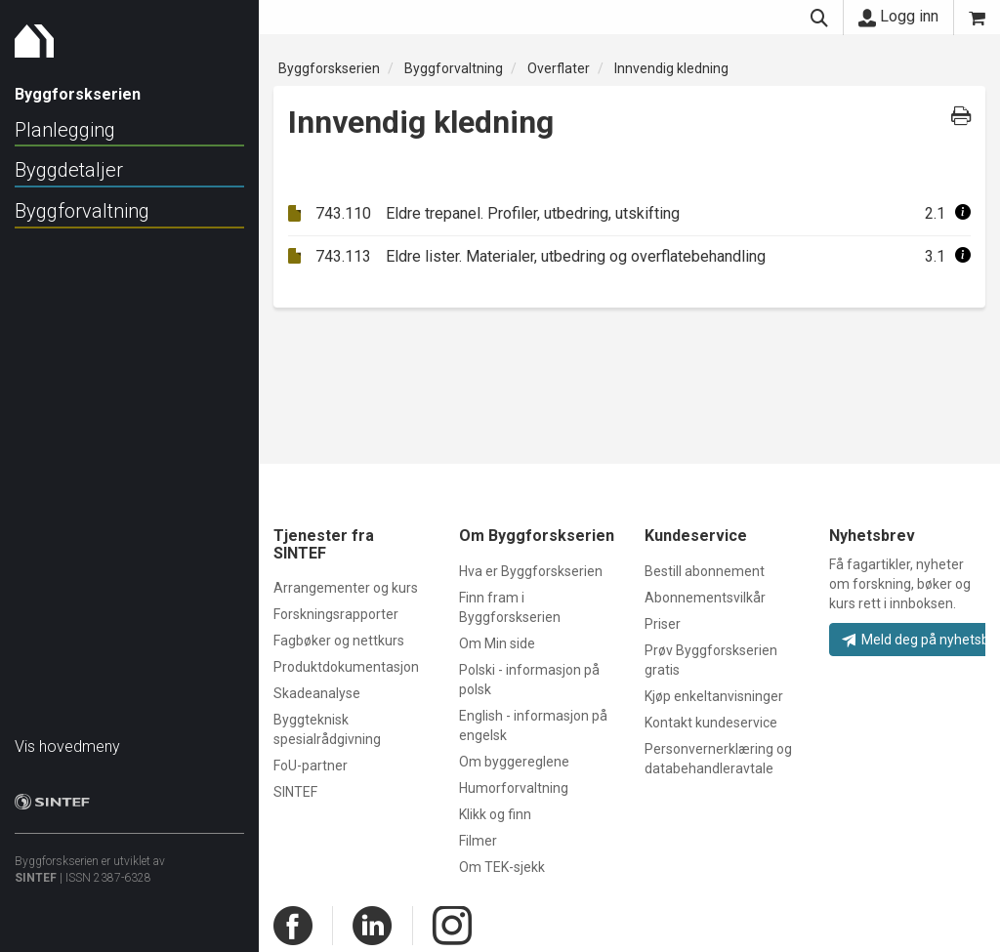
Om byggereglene (514, 761)
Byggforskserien (329, 68)
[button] (963, 213)
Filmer (478, 841)
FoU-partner (310, 765)
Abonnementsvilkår (705, 597)
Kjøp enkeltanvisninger (714, 696)
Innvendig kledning (671, 68)
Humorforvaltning (513, 788)
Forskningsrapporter (335, 614)
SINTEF (36, 868)
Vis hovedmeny (67, 736)
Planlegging (65, 130)
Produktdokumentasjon (346, 667)
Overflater (558, 68)
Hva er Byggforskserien (531, 571)
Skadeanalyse (316, 693)
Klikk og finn (495, 814)
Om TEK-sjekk (502, 867)
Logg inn (898, 16)
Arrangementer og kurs (345, 588)
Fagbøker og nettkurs (338, 640)
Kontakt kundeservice (711, 722)
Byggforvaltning (82, 211)
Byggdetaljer (69, 170)
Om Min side (497, 643)
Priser (663, 624)
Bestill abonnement (705, 571)
